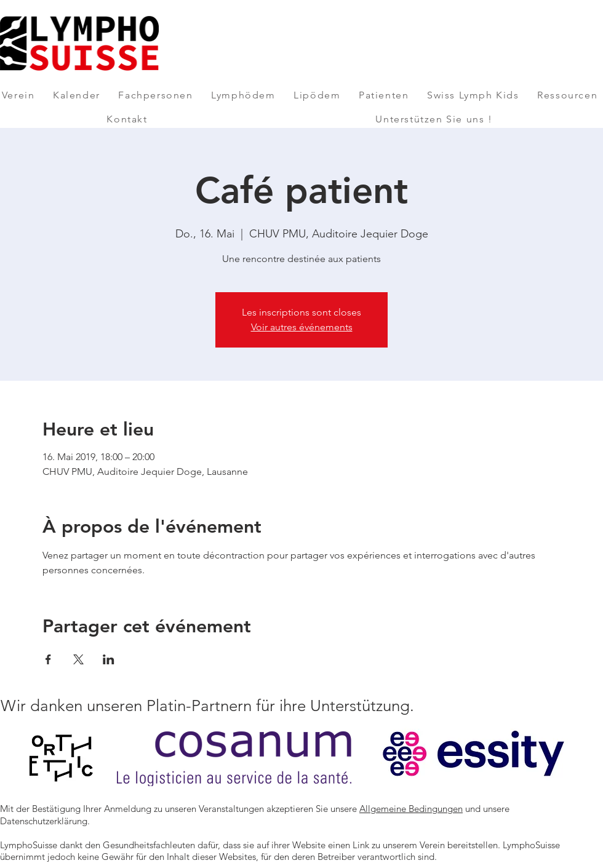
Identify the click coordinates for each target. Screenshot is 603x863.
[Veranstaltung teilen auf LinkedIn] (108, 659)
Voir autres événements (302, 327)
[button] (18, 95)
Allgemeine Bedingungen (411, 808)
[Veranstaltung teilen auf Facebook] (48, 659)
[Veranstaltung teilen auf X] (78, 659)
